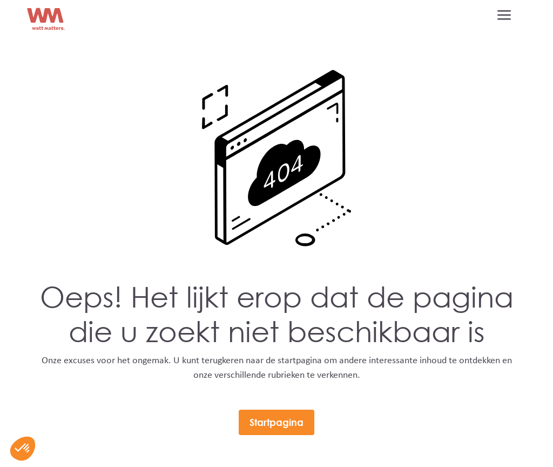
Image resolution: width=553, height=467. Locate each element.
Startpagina (276, 422)
